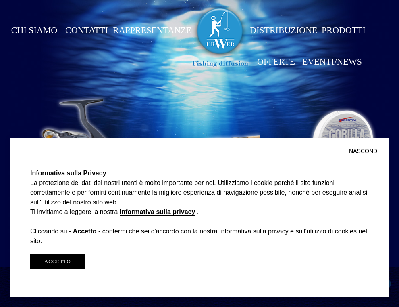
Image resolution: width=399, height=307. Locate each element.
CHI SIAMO (34, 30)
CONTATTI (86, 30)
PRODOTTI (344, 30)
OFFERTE (276, 62)
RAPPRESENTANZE (152, 30)
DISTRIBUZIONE (283, 30)
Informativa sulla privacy (157, 211)
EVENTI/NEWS (332, 62)
